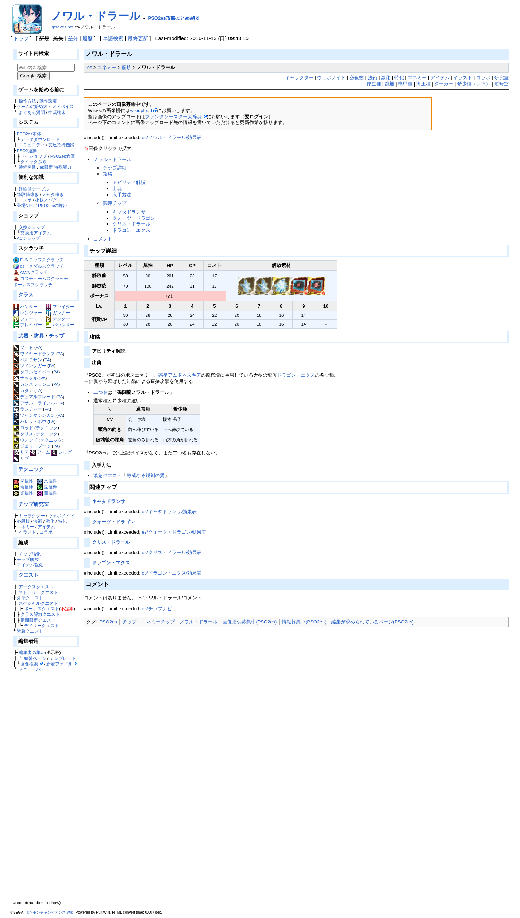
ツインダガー (29, 365)
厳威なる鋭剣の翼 (146, 475)
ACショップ (28, 238)
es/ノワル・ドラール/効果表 (171, 137)
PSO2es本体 (29, 133)
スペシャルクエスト (38, 603)
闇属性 (47, 493)
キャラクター (32, 515)
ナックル (25, 378)
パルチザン (27, 359)
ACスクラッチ (34, 272)
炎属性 (23, 481)
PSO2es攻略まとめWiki (174, 18)
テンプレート (63, 658)
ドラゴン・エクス (131, 230)
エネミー (25, 526)
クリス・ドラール (131, 224)
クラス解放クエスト (40, 614)
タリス (23, 433)
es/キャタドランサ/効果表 (169, 511)
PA (38, 347)
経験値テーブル (34, 189)
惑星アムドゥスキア (179, 375)
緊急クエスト (30, 631)
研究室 (501, 77)
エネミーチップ (158, 622)
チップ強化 (30, 554)
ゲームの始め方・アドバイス (45, 106)
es (89, 67)
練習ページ (35, 658)
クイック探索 (33, 161)
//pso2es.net (62, 27)
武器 (23, 336)
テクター (58, 318)
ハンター (25, 306)
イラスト (27, 532)
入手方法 (121, 194)
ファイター (60, 306)
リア (21, 452)
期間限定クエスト (37, 620)
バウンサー (60, 324)
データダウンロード (40, 139)
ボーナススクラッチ (33, 284)
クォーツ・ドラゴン (133, 218)
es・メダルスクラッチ (42, 266)
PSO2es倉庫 (62, 156)
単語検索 (113, 38)
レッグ (61, 452)
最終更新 (138, 38)
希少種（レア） (473, 84)
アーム (40, 452)
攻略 (107, 174)
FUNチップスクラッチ (42, 259)
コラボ (46, 532)
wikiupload (141, 110)
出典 (117, 188)
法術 (37, 521)
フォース (25, 318)
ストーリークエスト (38, 592)
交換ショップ (32, 227)
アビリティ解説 (129, 182)
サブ (21, 458)
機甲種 (405, 84)
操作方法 (27, 101)
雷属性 (23, 487)
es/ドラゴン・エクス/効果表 (171, 573)
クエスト (28, 575)
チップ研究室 (33, 504)
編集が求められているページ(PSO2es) (372, 622)
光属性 (23, 493)
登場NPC (26, 205)
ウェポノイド (61, 515)
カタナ (23, 390)
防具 (39, 336)
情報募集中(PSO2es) (304, 622)
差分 (73, 38)
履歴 (87, 38)
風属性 (47, 487)
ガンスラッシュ (32, 384)
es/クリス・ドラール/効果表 (171, 552)
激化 (50, 521)
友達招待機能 (61, 144)
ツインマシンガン (34, 415)
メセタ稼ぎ (53, 194)
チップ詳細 (115, 167)
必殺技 (23, 521)
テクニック (47, 427)
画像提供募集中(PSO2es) (250, 622)
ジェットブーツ (32, 445)
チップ (56, 336)
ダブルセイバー (32, 371)
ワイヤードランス (34, 353)
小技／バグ (46, 199)
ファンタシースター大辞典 (173, 116)
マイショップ (33, 156)
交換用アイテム (35, 232)
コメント (102, 239)
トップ (21, 38)
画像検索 (29, 663)
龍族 (126, 67)
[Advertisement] (45, 785)
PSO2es (108, 622)
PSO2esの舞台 (52, 205)
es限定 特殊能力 (55, 167)
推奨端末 (57, 112)
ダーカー (443, 84)
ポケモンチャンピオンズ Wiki (50, 912)
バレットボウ (29, 421)
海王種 (423, 84)
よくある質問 (32, 112)
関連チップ (115, 203)
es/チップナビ (157, 608)
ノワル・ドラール (95, 16)
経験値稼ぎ (28, 194)
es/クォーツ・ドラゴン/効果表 (174, 532)
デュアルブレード (34, 396)
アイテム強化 (30, 564)
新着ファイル (59, 663)
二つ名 (100, 392)
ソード (23, 347)
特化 (62, 521)
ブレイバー (27, 324)
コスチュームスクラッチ (44, 278)
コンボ (25, 199)
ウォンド (25, 440)
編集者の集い (32, 652)
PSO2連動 (27, 150)
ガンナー (58, 312)
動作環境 (48, 101)
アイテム (46, 526)
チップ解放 (28, 559)
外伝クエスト (30, 597)
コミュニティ (32, 144)
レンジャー (27, 312)
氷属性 (47, 481)
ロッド (23, 427)
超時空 (501, 84)
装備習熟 (27, 167)
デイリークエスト (41, 625)
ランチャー (27, 409)
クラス (26, 294)
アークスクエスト (36, 586)
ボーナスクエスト (41, 608)
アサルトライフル (34, 402)
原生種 (374, 84)
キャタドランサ (129, 212)
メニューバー (32, 669)
